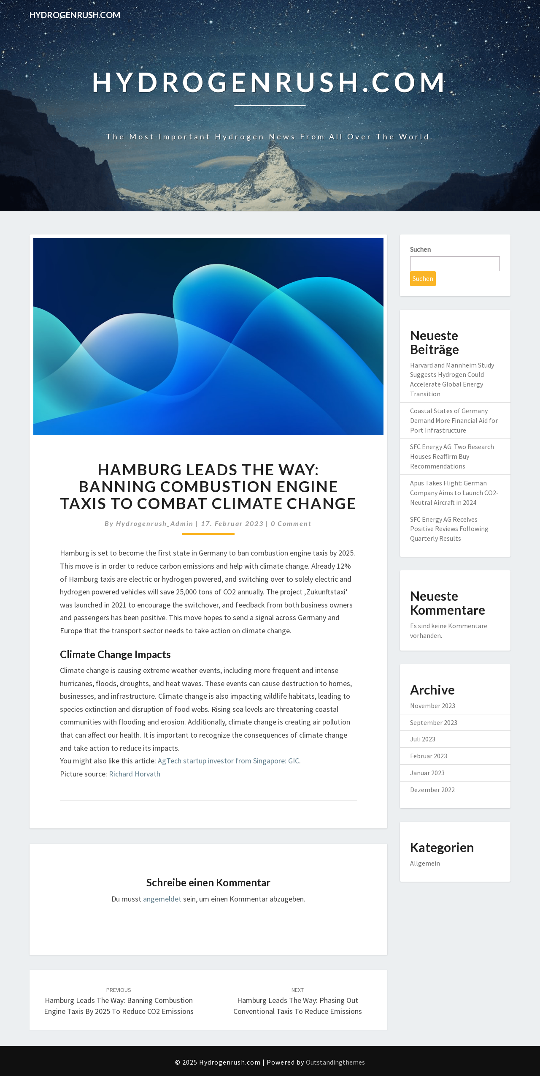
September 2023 (433, 722)
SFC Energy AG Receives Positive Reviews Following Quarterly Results (449, 529)
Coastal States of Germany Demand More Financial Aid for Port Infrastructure (454, 420)
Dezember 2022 (432, 789)
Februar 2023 (428, 756)
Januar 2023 (427, 772)
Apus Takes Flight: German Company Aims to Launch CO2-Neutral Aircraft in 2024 (454, 493)
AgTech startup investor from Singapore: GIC (228, 760)
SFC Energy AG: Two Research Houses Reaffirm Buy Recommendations (452, 456)
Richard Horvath (134, 774)
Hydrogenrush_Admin (155, 523)
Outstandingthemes (335, 1062)
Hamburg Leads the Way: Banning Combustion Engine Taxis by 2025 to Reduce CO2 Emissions (119, 1001)
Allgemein (425, 863)
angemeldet (162, 899)
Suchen (420, 249)
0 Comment (291, 523)
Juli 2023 (422, 739)
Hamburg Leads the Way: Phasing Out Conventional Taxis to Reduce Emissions (297, 1001)
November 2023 (432, 705)
